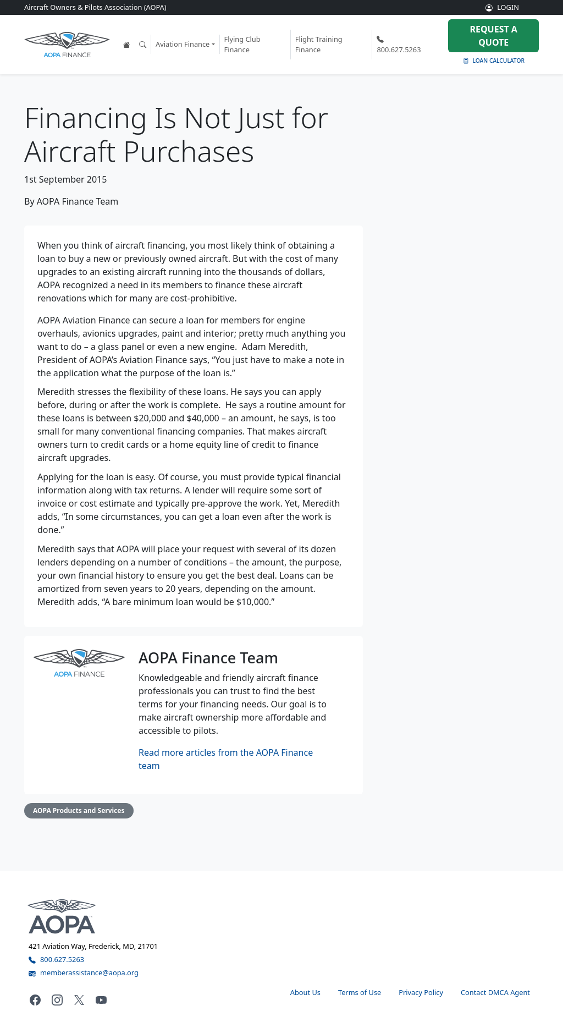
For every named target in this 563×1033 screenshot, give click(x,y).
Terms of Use (359, 992)
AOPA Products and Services (79, 810)
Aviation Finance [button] (182, 44)
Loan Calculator (494, 60)
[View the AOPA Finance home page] (127, 44)
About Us (305, 992)
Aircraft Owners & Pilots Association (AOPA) (95, 7)
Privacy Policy (421, 992)
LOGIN (502, 7)
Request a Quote (493, 35)
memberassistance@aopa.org (84, 972)
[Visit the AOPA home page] (62, 916)
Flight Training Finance (319, 44)
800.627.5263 (399, 44)
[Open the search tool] (143, 44)
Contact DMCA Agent (495, 992)
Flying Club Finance (242, 44)
